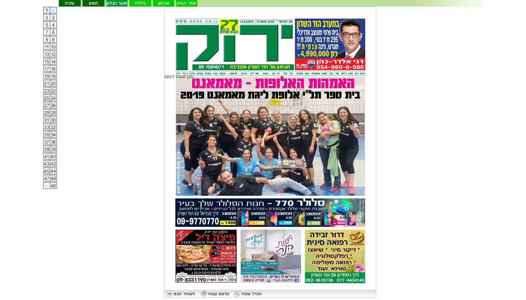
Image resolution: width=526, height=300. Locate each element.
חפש (93, 3)
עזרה (70, 3)
